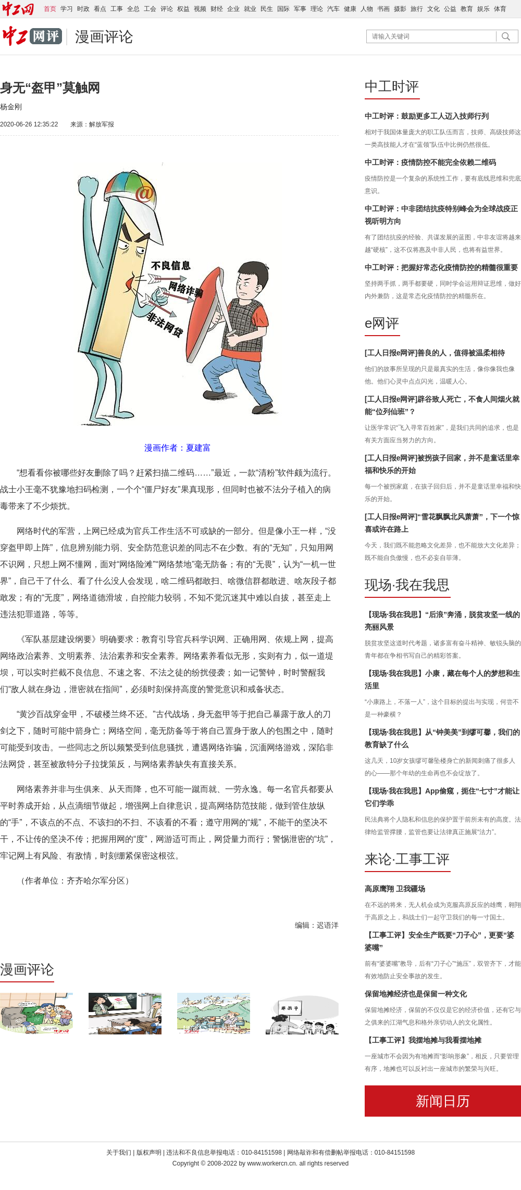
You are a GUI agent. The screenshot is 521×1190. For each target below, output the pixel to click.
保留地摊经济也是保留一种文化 (416, 994)
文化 (433, 8)
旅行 (417, 8)
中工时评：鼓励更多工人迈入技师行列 (427, 116)
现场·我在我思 (407, 585)
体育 (500, 8)
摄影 (400, 8)
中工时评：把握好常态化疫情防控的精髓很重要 (441, 267)
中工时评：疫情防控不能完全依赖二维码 (430, 162)
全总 (133, 8)
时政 (83, 8)
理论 (317, 8)
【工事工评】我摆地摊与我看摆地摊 (423, 1040)
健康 (350, 8)
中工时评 (392, 86)
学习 (66, 8)
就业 (250, 8)
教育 (467, 8)
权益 (183, 8)
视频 (200, 8)
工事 (116, 8)
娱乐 (483, 8)
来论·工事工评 (407, 859)
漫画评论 (104, 37)
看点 (100, 8)
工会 (150, 8)
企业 (233, 8)
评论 (166, 8)
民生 (266, 8)
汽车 (333, 8)
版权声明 (150, 1152)
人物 (367, 8)
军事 (300, 8)
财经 (216, 8)
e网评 (382, 323)
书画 (383, 8)
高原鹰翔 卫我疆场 (395, 889)
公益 (450, 8)
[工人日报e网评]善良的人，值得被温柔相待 (435, 353)
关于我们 (118, 1152)
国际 (283, 8)
